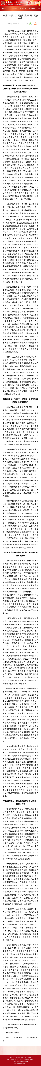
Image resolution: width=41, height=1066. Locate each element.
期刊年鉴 (32, 8)
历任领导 (14, 8)
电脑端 (29, 1057)
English (34, 2)
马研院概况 (5, 8)
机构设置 (23, 8)
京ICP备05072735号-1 (20, 1064)
